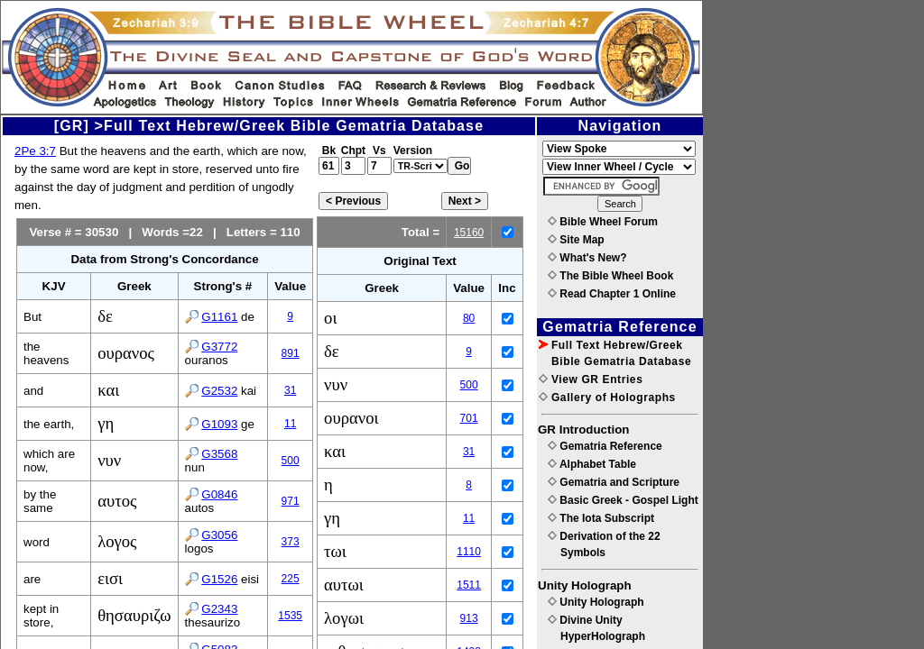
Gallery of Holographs (607, 397)
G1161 (219, 317)
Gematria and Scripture (613, 482)
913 (469, 618)
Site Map (576, 239)
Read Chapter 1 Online (612, 294)
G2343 (219, 609)
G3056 (219, 535)
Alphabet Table (592, 464)
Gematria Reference (605, 446)
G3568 (219, 454)
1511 (469, 585)
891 (291, 353)
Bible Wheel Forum (603, 221)
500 (291, 460)
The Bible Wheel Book (610, 276)
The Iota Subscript (601, 518)
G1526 (219, 579)
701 (469, 418)
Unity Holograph (596, 602)
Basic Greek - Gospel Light (623, 500)
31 (290, 390)
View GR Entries (590, 379)
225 (291, 578)
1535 (290, 615)
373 (291, 541)
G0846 (219, 494)
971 (291, 501)
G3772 (219, 346)
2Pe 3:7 (35, 151)
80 (469, 318)
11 (290, 423)
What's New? (587, 257)
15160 (469, 232)
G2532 (219, 391)
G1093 (219, 424)
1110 (469, 551)
